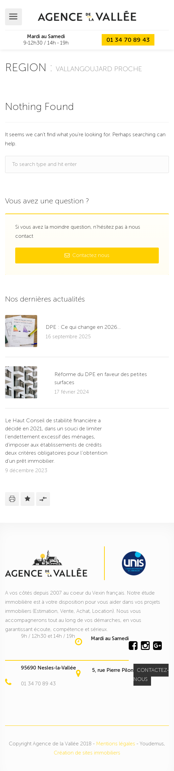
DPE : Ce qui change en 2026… (83, 327)
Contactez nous (87, 255)
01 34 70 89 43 (128, 40)
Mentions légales (115, 744)
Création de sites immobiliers (87, 753)
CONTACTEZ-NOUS (151, 674)
